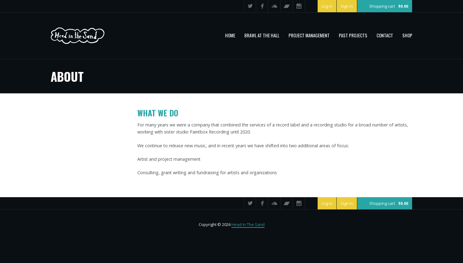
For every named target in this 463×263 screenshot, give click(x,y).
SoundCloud (274, 6)
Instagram (299, 6)
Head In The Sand (248, 224)
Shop (407, 35)
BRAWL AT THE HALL (261, 35)
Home (230, 35)
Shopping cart (388, 6)
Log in (327, 6)
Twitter (250, 6)
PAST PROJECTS (353, 35)
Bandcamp (287, 6)
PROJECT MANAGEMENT (309, 35)
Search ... (311, 6)
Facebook (262, 6)
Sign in (347, 6)
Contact (385, 35)
